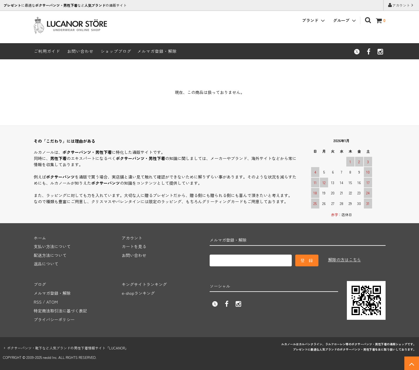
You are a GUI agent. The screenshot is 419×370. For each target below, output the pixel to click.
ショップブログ (116, 51)
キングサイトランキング (144, 284)
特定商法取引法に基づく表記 (60, 310)
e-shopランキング (138, 292)
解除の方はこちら (344, 260)
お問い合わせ (80, 51)
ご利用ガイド (47, 51)
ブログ (40, 284)
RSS (38, 301)
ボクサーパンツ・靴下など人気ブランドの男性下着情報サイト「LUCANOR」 (67, 346)
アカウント (401, 5)
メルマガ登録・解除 (157, 51)
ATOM (52, 301)
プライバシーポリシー (54, 319)
